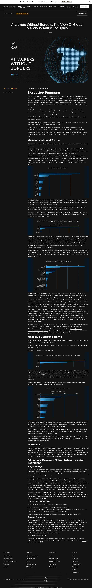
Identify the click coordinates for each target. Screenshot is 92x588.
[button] (29, 6)
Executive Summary (8, 92)
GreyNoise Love (76, 572)
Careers (74, 569)
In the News (75, 561)
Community (75, 566)
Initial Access (53, 311)
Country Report (22, 13)
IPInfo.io (39, 538)
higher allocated (53, 151)
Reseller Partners (30, 558)
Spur (41, 541)
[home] (9, 6)
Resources (8, 13)
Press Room (75, 558)
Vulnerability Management (9, 561)
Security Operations (8, 558)
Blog (50, 556)
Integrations (6, 566)
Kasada (84, 541)
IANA (29, 520)
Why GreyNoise (21, 6)
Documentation (53, 566)
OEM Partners (29, 566)
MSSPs (28, 561)
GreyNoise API (74, 514)
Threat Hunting (7, 564)
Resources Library (53, 558)
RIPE (43, 522)
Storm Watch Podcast (54, 561)
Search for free (73, 7)
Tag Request (52, 564)
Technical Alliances (31, 564)
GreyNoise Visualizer (51, 514)
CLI (79, 514)
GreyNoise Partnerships (32, 556)
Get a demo (84, 7)
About (73, 556)
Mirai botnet (33, 293)
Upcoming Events (76, 564)
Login (64, 7)
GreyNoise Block (7, 556)
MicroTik (30, 164)
